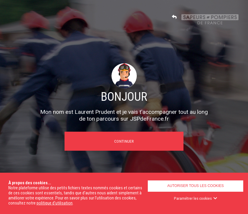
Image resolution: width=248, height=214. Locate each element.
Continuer (124, 141)
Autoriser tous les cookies (195, 186)
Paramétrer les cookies (195, 198)
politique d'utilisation (55, 203)
